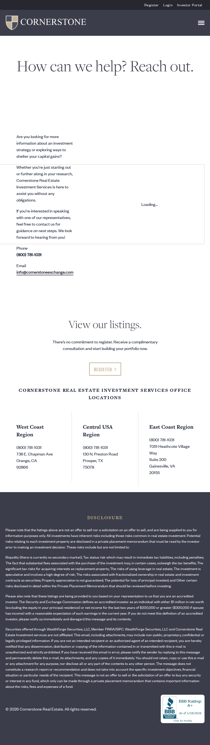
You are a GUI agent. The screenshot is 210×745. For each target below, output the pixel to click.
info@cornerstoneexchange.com (44, 272)
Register (151, 4)
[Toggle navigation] (201, 23)
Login (168, 4)
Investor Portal (190, 4)
